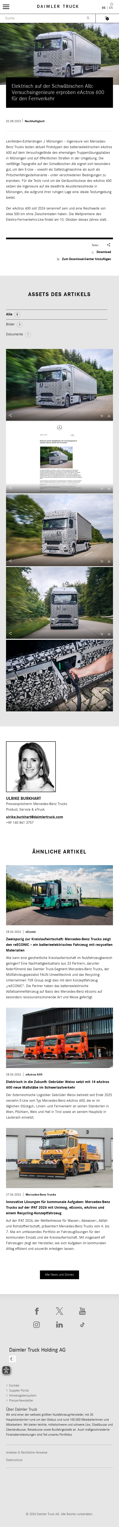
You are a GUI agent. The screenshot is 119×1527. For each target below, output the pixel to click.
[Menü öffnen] (6, 6)
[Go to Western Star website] (92, 1481)
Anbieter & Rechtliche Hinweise (26, 1452)
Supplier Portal (19, 1390)
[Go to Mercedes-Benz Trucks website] (26, 1498)
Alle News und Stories (59, 1274)
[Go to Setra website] (92, 1498)
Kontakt (14, 1385)
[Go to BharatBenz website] (59, 1498)
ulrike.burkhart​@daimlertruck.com (34, 817)
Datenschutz (14, 1460)
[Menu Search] (41, 18)
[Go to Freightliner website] (26, 1481)
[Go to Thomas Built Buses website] (59, 1481)
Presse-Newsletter (21, 1400)
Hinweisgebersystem (22, 1395)
